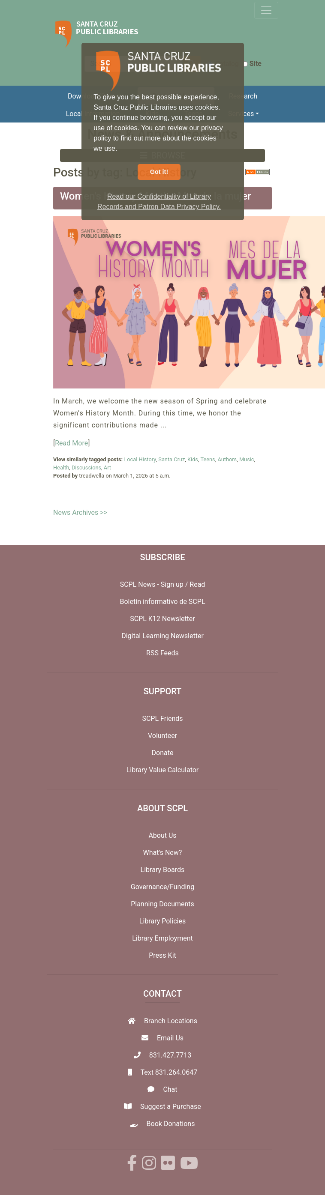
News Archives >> (80, 512)
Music (246, 459)
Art (107, 467)
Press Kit (162, 955)
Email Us (170, 1038)
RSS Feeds (162, 653)
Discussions (86, 467)
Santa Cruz (171, 459)
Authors (227, 459)
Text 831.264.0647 (168, 1072)
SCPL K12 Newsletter (162, 619)
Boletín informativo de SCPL (162, 602)
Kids (192, 459)
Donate (163, 753)
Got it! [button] (159, 171)
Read (197, 584)
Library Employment (162, 938)
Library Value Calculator (162, 770)
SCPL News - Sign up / (155, 584)
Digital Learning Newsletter (162, 636)
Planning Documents (162, 904)
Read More (71, 443)
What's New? (162, 852)
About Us (162, 835)
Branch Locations (170, 1021)
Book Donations (171, 1124)
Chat (170, 1089)
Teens (207, 459)
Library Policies (162, 921)
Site (252, 64)
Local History (140, 459)
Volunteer (162, 736)
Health (61, 467)
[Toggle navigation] (266, 10)
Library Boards (163, 870)
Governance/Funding (162, 887)
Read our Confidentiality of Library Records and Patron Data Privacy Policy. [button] (159, 201)
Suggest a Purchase (170, 1106)
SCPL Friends (162, 718)
